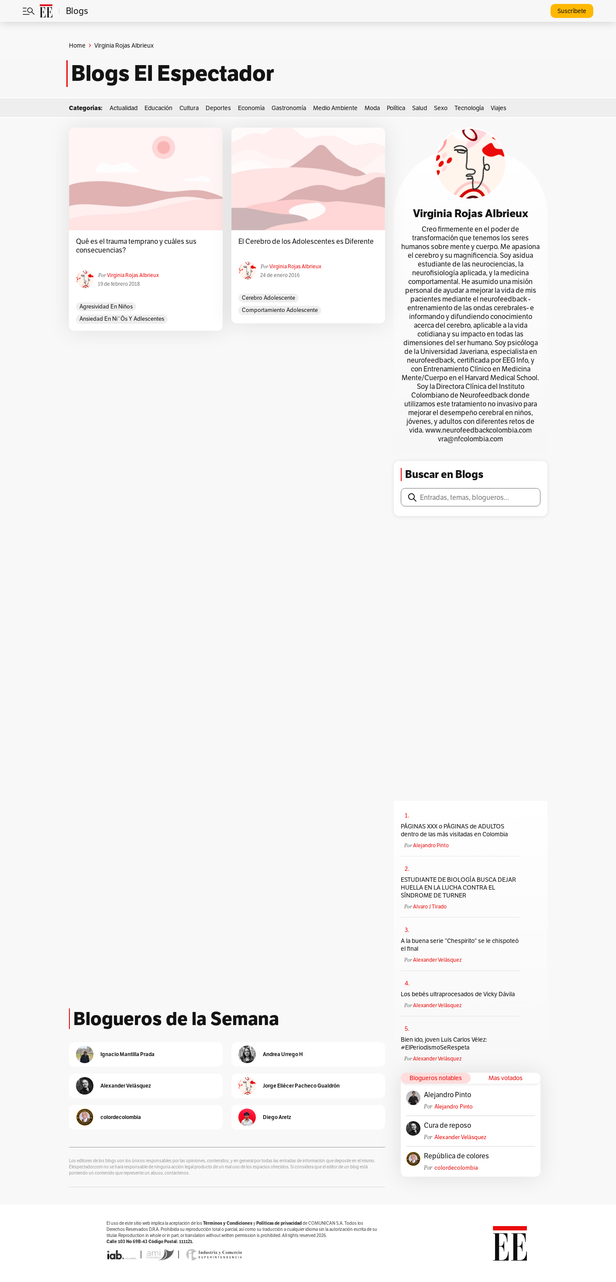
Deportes (218, 108)
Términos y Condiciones (227, 1223)
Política (396, 108)
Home (77, 45)
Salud (419, 108)
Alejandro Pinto (431, 845)
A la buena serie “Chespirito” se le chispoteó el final (460, 945)
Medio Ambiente (335, 108)
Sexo (440, 108)
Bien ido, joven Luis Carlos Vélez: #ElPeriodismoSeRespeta (444, 1043)
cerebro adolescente (268, 297)
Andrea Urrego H (283, 1054)
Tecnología (469, 108)
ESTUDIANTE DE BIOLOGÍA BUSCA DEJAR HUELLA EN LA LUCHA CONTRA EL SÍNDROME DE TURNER (458, 887)
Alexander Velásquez (437, 959)
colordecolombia (456, 1167)
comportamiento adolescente (280, 310)
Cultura (189, 108)
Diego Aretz (277, 1117)
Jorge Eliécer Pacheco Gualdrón (301, 1085)
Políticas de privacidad (279, 1223)
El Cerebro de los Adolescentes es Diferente (306, 241)
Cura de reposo (447, 1125)
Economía (251, 108)
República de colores (456, 1156)
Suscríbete (571, 11)
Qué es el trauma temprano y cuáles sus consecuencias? (136, 246)
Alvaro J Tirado (430, 906)
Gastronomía (289, 108)
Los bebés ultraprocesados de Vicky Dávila (459, 994)
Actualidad (124, 108)
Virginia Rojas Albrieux (133, 275)
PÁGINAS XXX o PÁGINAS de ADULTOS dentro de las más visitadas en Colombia (454, 830)
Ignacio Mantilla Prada (127, 1054)
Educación (158, 108)
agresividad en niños (106, 306)
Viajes (498, 108)
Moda (372, 108)
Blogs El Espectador (172, 73)
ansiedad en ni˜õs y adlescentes (121, 318)
